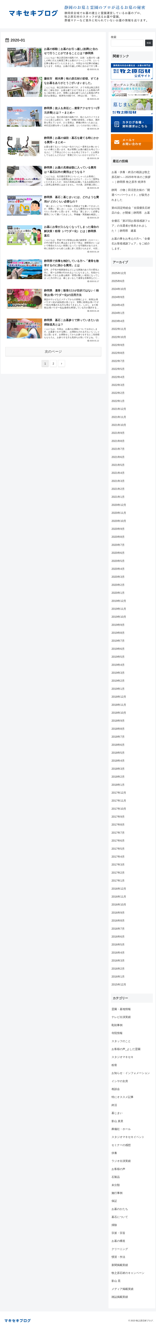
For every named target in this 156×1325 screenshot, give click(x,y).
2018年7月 (118, 736)
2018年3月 (118, 768)
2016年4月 (118, 952)
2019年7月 (118, 640)
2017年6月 (118, 840)
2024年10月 (119, 289)
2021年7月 (118, 448)
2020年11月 (119, 512)
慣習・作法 (118, 1256)
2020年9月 (118, 528)
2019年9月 (118, 624)
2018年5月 (118, 752)
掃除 (114, 1225)
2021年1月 (118, 496)
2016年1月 (118, 976)
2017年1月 (118, 880)
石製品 (116, 1177)
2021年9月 (118, 432)
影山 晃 (116, 1280)
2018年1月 (118, 784)
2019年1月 (118, 688)
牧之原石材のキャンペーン (128, 1272)
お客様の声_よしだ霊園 (126, 1049)
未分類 (116, 1185)
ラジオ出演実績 (121, 1160)
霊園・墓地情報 (121, 1009)
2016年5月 (118, 944)
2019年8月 (118, 632)
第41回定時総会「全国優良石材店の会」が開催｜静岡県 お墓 (131, 210)
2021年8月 (118, 441)
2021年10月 (119, 425)
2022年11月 (119, 329)
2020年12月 (119, 504)
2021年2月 (118, 488)
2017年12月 (119, 792)
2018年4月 (118, 760)
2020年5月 (118, 560)
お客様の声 (118, 1169)
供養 (114, 1153)
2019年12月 (119, 600)
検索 (113, 37)
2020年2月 (118, 584)
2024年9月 (118, 297)
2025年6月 (118, 281)
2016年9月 (118, 912)
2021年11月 (119, 417)
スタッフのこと (121, 1041)
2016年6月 (118, 936)
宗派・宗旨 (118, 1233)
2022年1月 (118, 401)
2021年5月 (118, 464)
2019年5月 (118, 656)
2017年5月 (118, 848)
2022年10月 (119, 337)
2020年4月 (118, 568)
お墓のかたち (120, 1209)
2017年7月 (118, 832)
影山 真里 (117, 1121)
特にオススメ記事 (122, 1097)
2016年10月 (119, 904)
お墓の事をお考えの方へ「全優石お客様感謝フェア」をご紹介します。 (131, 243)
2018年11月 (119, 704)
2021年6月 (118, 457)
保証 (114, 1200)
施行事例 (117, 1193)
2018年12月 (119, 696)
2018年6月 (118, 744)
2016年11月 (119, 896)
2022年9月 (118, 345)
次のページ (53, 355)
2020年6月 (118, 552)
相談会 (116, 1089)
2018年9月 (118, 720)
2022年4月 (118, 377)
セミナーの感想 (121, 1145)
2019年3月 (118, 672)
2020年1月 (118, 592)
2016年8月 (118, 920)
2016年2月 (118, 968)
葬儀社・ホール (121, 1129)
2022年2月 (118, 392)
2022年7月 (118, 361)
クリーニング (120, 1249)
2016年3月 (118, 960)
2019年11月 (119, 608)
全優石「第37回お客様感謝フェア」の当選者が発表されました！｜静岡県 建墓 (131, 225)
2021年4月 (118, 472)
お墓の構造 (118, 1240)
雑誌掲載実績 (120, 1296)
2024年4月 (118, 305)
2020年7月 (118, 544)
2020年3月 (118, 576)
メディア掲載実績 (122, 1289)
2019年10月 (119, 616)
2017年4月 (118, 856)
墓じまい (117, 1113)
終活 (114, 1105)
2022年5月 (118, 369)
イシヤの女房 (120, 1081)
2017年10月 (119, 808)
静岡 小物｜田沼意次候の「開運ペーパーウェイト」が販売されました (131, 194)
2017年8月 (118, 824)
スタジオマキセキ (122, 1057)
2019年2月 (118, 680)
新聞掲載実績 (120, 1265)
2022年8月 (118, 352)
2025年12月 (119, 273)
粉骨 (114, 1065)
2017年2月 (118, 872)
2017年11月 (119, 800)
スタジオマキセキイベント (128, 1137)
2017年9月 (118, 816)
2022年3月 (118, 385)
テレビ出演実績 (121, 1017)
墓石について (120, 1216)
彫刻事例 (117, 1025)
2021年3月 (118, 481)
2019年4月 (118, 664)
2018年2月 (118, 776)
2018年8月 (118, 728)
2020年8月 (118, 536)
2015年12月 (119, 984)
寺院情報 (117, 1033)
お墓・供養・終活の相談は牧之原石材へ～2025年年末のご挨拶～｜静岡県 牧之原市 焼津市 (131, 177)
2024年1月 (118, 313)
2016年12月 (119, 888)
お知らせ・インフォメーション (131, 1073)
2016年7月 (118, 928)
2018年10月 (119, 712)
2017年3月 (118, 864)
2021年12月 (119, 408)
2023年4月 (118, 321)
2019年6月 (118, 648)
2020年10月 (119, 520)
